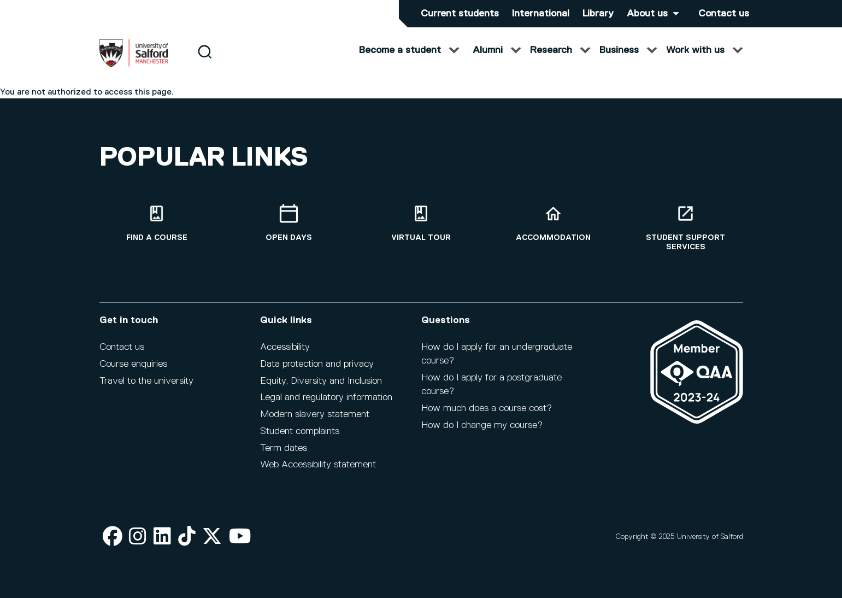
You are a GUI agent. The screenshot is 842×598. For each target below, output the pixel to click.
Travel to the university (146, 381)
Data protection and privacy (317, 364)
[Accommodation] (553, 223)
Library (598, 14)
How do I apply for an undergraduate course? (496, 354)
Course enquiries (133, 364)
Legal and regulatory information (326, 397)
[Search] (204, 61)
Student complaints (299, 431)
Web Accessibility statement (318, 465)
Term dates (283, 448)
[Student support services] (685, 228)
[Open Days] (289, 223)
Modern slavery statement (314, 414)
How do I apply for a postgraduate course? (491, 384)
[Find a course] (156, 223)
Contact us (723, 14)
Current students (460, 14)
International (540, 14)
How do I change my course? (482, 425)
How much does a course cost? (486, 408)
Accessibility (285, 347)
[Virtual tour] (421, 223)
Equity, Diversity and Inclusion (321, 381)
